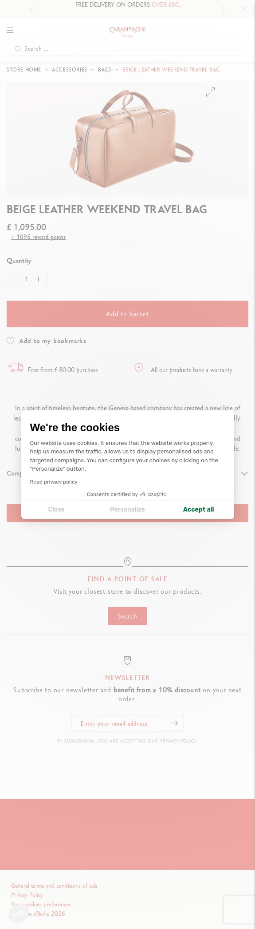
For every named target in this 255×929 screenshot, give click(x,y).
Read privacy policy (54, 482)
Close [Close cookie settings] (56, 509)
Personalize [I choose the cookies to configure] (127, 509)
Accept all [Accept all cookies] (198, 509)
